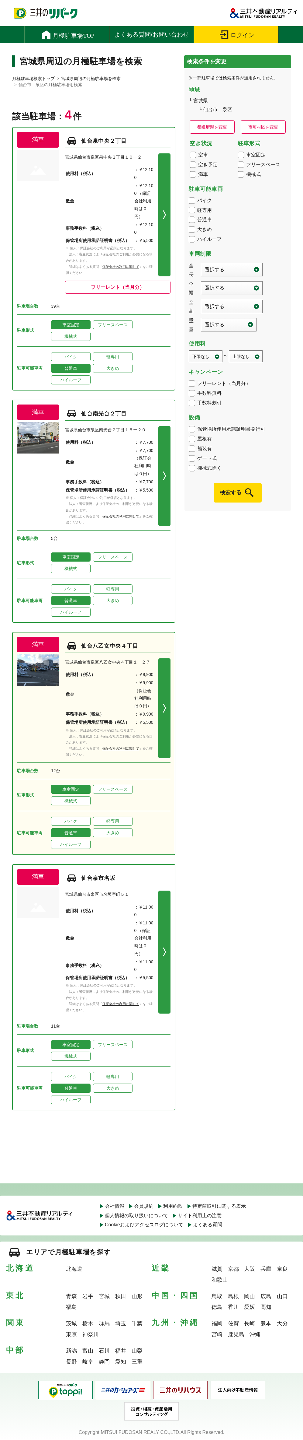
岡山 (249, 1296)
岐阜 (87, 1362)
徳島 (217, 1307)
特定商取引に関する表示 (219, 1206)
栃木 (87, 1323)
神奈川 (90, 1334)
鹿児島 (236, 1334)
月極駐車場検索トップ (33, 78)
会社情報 (114, 1206)
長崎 (249, 1323)
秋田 (120, 1296)
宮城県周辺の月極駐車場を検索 (91, 78)
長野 (71, 1362)
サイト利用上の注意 (200, 1215)
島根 (233, 1296)
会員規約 (143, 1206)
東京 (71, 1334)
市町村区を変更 (263, 126)
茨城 (71, 1323)
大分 (282, 1323)
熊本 (265, 1323)
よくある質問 (207, 1224)
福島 (71, 1307)
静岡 (104, 1362)
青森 (71, 1296)
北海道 (74, 1269)
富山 (87, 1351)
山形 (137, 1296)
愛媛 (249, 1307)
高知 (265, 1307)
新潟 (71, 1351)
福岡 (217, 1323)
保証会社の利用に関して (120, 266)
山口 (282, 1296)
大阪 (249, 1269)
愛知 (120, 1362)
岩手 (87, 1296)
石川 (104, 1351)
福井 (120, 1351)
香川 (233, 1307)
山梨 (137, 1351)
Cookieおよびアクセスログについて (144, 1224)
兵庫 (265, 1269)
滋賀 (217, 1269)
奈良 (282, 1269)
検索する (231, 492)
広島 (265, 1296)
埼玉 (120, 1323)
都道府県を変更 (212, 126)
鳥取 (217, 1296)
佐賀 (233, 1323)
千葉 (137, 1323)
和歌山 (220, 1280)
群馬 (104, 1323)
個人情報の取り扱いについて (136, 1215)
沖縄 (255, 1334)
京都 (233, 1269)
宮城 (104, 1296)
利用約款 (173, 1206)
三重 (137, 1362)
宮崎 (217, 1334)
